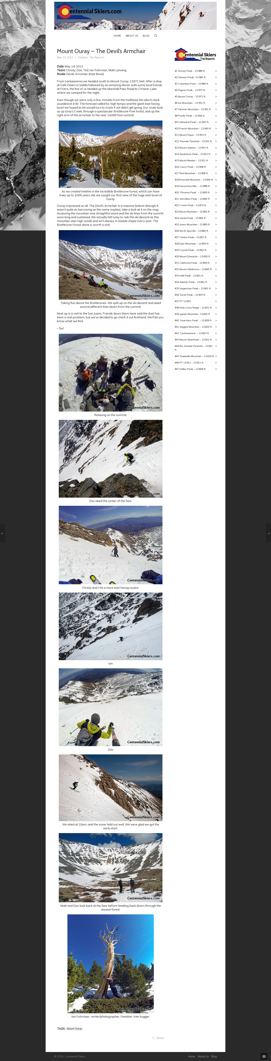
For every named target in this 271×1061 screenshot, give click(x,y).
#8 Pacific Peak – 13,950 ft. (190, 115)
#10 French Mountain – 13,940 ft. (193, 128)
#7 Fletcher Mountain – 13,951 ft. (193, 109)
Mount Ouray (74, 1028)
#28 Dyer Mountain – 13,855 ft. (192, 243)
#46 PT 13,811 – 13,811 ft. (189, 362)
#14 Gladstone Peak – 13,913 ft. (193, 154)
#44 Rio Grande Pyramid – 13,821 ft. (194, 347)
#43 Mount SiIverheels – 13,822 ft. (193, 339)
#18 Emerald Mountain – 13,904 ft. (194, 179)
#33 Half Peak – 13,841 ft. (189, 275)
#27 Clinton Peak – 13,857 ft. (191, 237)
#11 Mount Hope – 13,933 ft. (191, 134)
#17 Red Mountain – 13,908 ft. (191, 173)
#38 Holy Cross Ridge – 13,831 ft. (193, 307)
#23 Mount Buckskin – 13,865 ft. (192, 211)
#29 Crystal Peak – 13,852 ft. (191, 250)
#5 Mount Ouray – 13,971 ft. (190, 96)
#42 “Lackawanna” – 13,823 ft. (192, 333)
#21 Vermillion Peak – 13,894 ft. (192, 198)
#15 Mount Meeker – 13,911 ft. (191, 160)
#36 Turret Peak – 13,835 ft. (190, 294)
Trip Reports (96, 57)
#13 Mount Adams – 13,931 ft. (192, 147)
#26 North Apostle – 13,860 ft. (192, 230)
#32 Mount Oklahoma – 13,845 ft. (193, 269)
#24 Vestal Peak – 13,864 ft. (190, 218)
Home (191, 1056)
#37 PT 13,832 (183, 301)
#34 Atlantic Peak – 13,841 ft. (191, 282)
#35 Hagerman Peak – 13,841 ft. (193, 288)
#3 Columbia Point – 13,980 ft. (192, 83)
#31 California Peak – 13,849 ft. (192, 262)
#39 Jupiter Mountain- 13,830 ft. (192, 314)
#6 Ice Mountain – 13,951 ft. (190, 102)
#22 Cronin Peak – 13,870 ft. (190, 205)
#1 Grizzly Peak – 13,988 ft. (190, 70)
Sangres (83, 57)
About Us (203, 1056)
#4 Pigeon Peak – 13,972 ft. (190, 90)
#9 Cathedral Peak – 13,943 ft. (192, 122)
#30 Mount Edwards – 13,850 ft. (193, 256)
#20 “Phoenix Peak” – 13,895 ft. (192, 192)
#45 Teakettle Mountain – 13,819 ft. (194, 356)
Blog (214, 1056)
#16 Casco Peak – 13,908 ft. (190, 166)
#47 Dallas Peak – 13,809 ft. (190, 369)
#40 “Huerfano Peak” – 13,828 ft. (193, 320)
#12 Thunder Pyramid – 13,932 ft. (193, 141)
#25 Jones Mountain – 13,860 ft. (192, 224)
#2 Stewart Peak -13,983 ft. (190, 77)
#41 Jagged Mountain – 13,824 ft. (193, 326)
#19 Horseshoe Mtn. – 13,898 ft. (192, 186)
